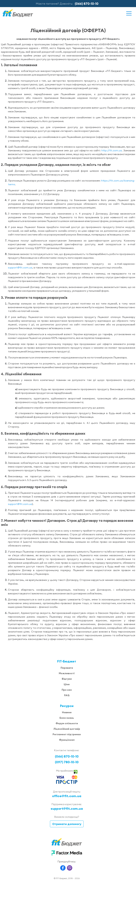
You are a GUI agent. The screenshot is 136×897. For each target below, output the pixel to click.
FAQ (66, 695)
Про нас (67, 689)
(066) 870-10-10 (86, 4)
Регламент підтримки (67, 734)
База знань (67, 717)
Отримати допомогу (66, 824)
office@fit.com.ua (66, 796)
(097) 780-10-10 (67, 762)
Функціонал (67, 739)
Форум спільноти (67, 723)
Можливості (67, 673)
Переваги (67, 667)
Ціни (67, 684)
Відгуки (67, 678)
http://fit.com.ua (111, 150)
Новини (67, 712)
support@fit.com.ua (20, 267)
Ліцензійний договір (66, 728)
